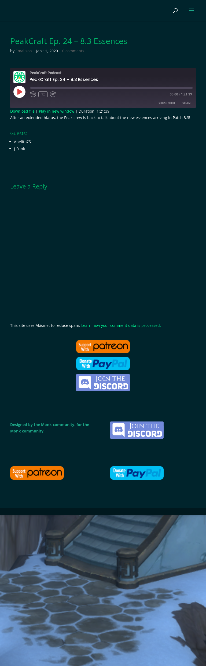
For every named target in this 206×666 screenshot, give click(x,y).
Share (187, 103)
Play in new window (56, 111)
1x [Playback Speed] (43, 94)
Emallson (24, 50)
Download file (22, 111)
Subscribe (167, 103)
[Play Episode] (19, 92)
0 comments (73, 50)
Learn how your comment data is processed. (121, 325)
